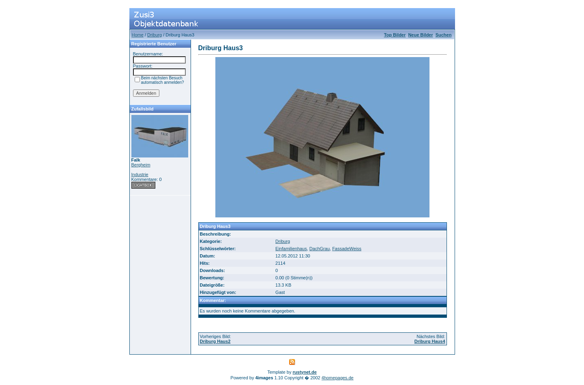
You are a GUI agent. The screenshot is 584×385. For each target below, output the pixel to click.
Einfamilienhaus (291, 248)
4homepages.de (338, 377)
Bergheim (140, 164)
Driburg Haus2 (215, 341)
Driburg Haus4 (429, 341)
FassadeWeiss (346, 248)
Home (138, 34)
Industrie (139, 174)
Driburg (154, 34)
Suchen (444, 34)
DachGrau (319, 248)
